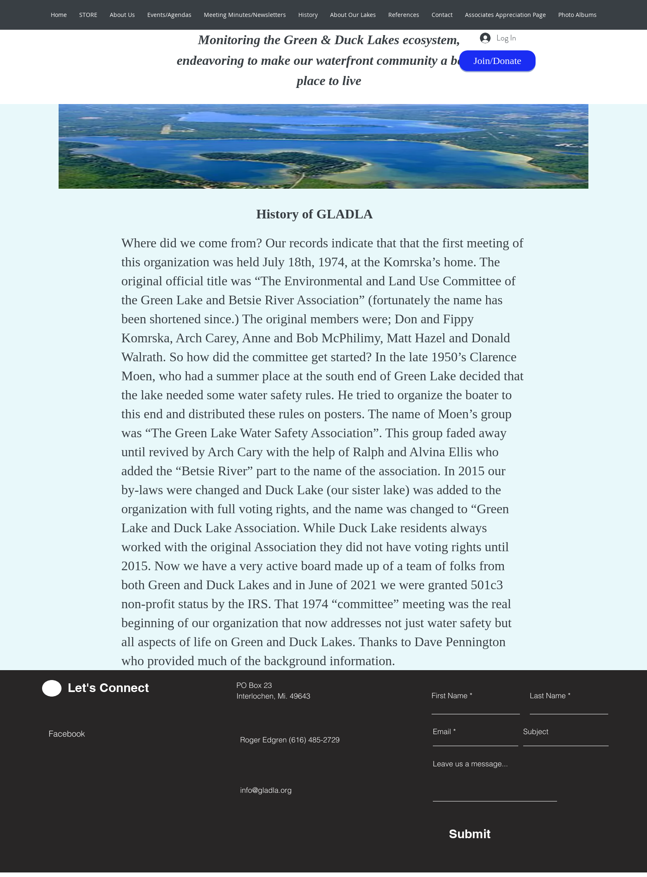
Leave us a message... (470, 764)
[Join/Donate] (497, 60)
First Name (450, 695)
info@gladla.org (266, 790)
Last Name (548, 695)
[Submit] (509, 833)
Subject (535, 731)
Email (442, 731)
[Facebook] (85, 733)
